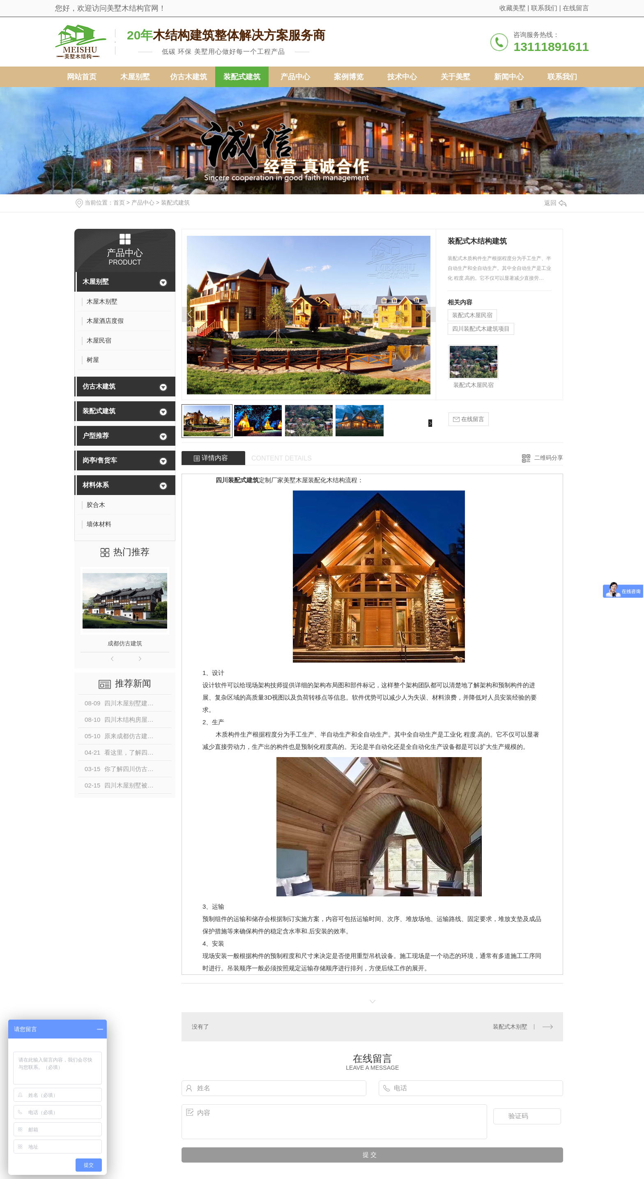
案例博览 (348, 77)
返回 (555, 202)
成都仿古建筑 (125, 643)
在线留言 (576, 8)
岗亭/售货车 (100, 460)
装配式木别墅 (510, 1026)
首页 (119, 202)
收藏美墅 (512, 8)
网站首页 (82, 77)
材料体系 (96, 484)
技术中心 (402, 77)
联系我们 (544, 8)
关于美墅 (455, 77)
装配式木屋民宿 (472, 315)
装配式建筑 (241, 77)
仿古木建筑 (188, 77)
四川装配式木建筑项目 (481, 328)
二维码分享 (548, 457)
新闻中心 (509, 77)
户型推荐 (96, 435)
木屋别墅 (135, 77)
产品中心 (295, 77)
